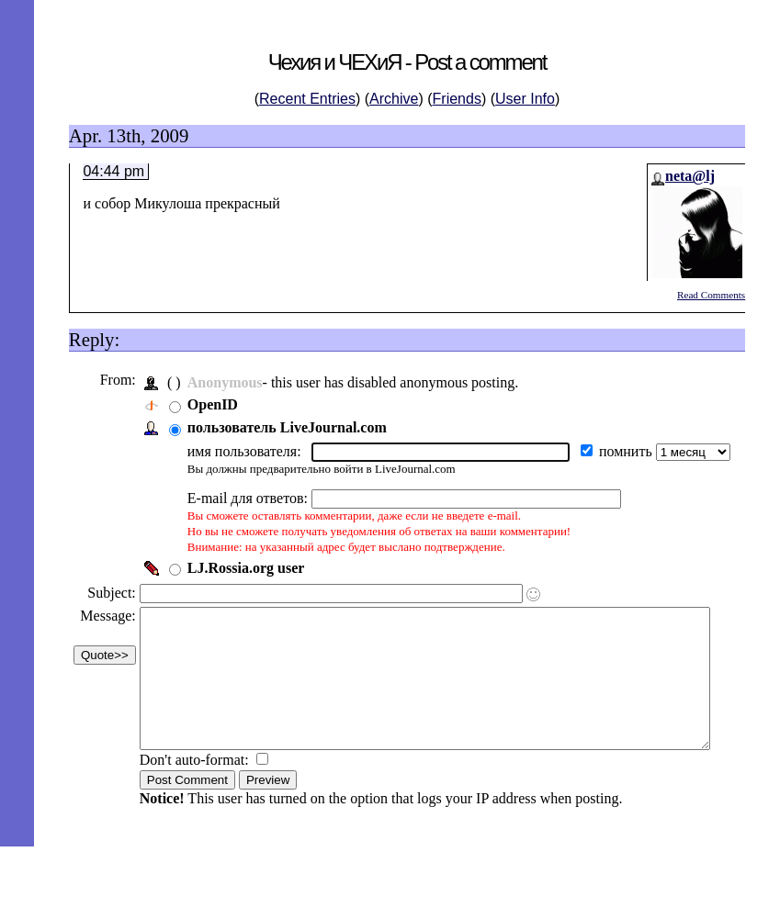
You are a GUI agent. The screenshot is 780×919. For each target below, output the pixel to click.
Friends (457, 98)
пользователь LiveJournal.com (285, 427)
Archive (393, 98)
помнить (625, 451)
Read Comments (711, 294)
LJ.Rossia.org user (244, 568)
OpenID (211, 404)
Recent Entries (307, 98)
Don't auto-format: (194, 787)
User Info (525, 98)
